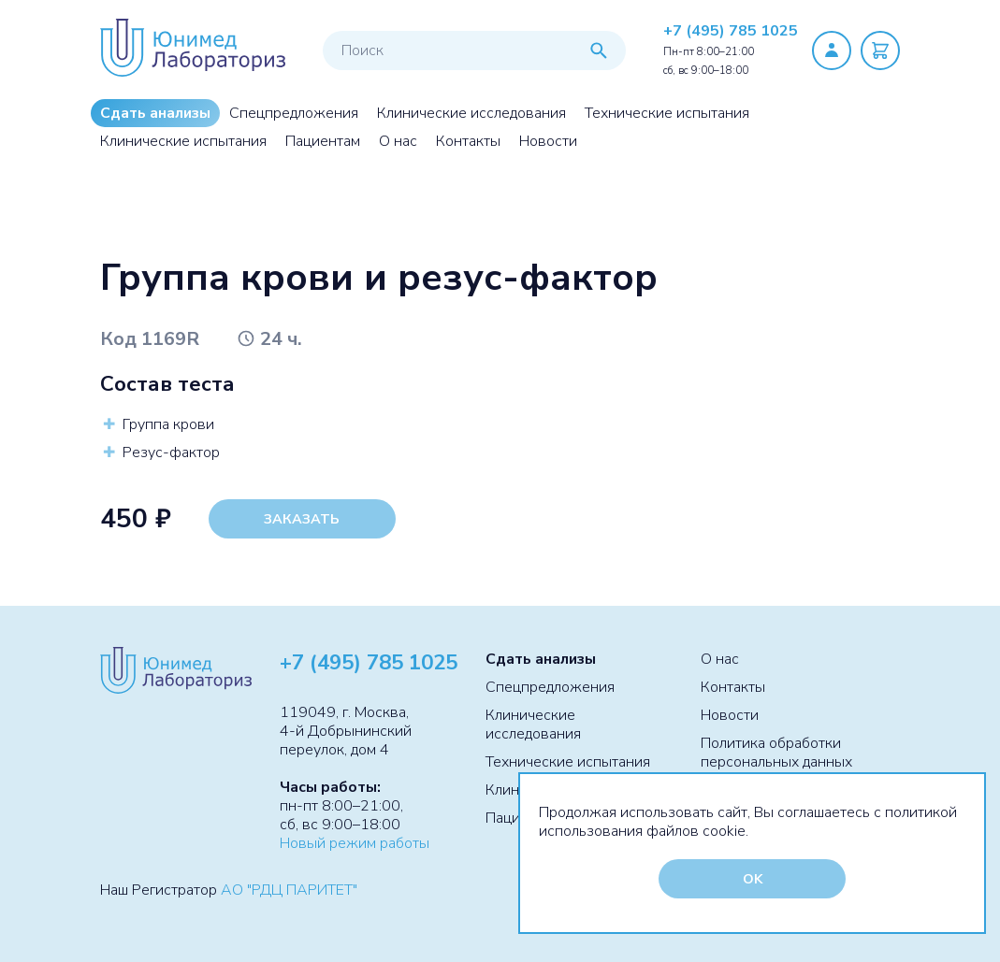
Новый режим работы (354, 843)
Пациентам (322, 141)
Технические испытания (667, 113)
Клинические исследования (471, 113)
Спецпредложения (293, 113)
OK (752, 878)
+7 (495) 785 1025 (730, 31)
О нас (398, 141)
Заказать (302, 519)
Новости (548, 141)
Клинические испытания (183, 141)
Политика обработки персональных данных (776, 752)
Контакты (468, 141)
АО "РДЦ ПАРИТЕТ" (289, 890)
